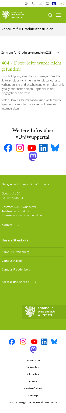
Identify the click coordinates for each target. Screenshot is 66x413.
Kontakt (7, 225)
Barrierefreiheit (33, 388)
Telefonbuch (34, 3)
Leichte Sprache (55, 3)
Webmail (41, 3)
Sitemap (33, 395)
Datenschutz (33, 367)
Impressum (33, 360)
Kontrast (27, 3)
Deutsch (62, 3)
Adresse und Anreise (16, 282)
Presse (33, 381)
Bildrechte (33, 374)
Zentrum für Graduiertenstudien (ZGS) (27, 52)
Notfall (48, 3)
